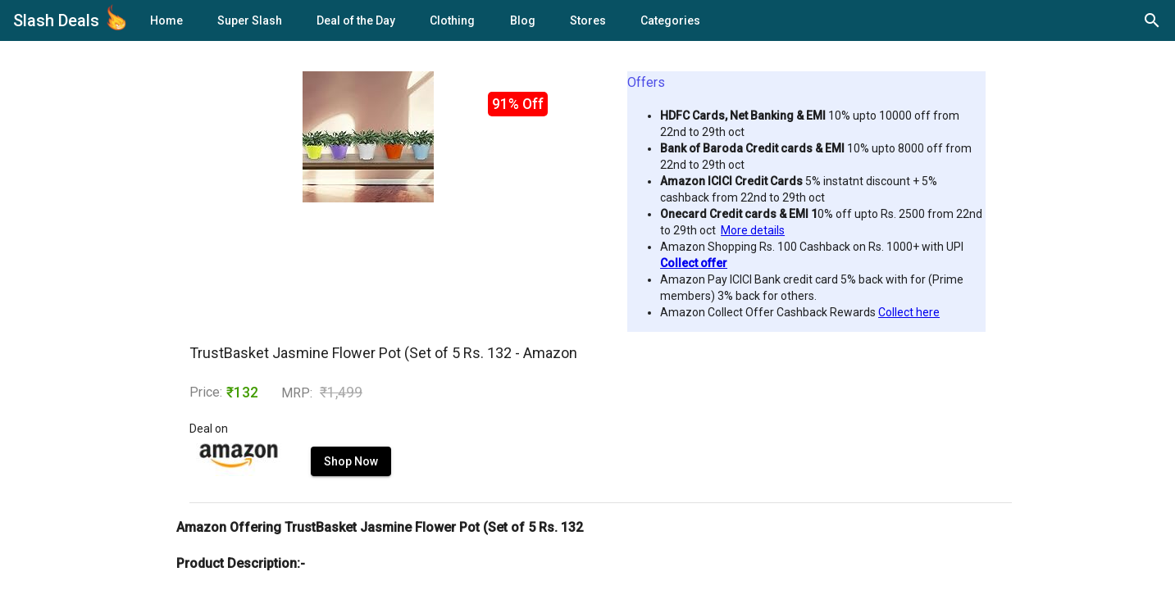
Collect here (909, 312)
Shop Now (351, 461)
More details (753, 230)
